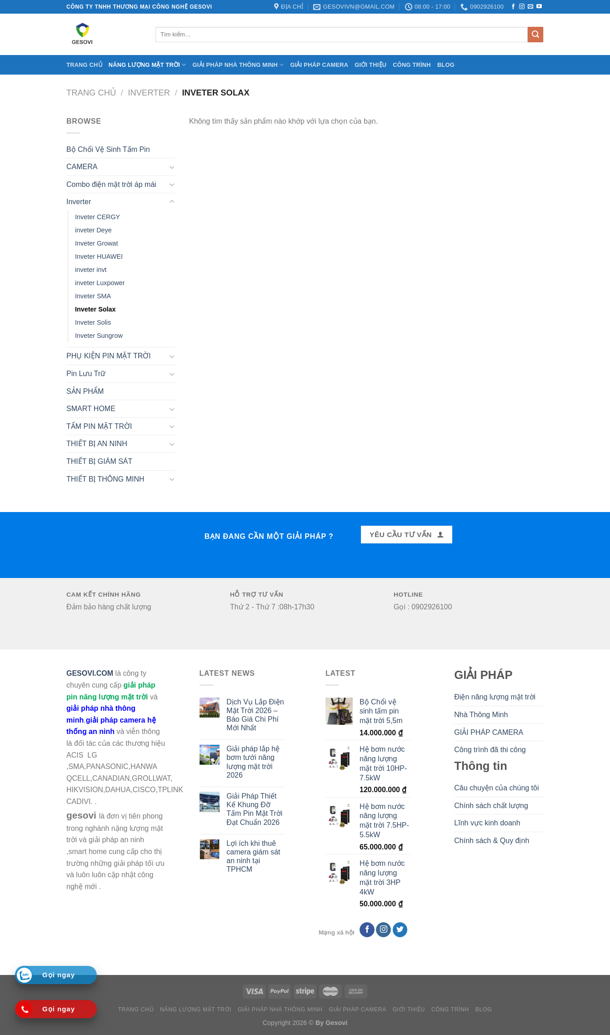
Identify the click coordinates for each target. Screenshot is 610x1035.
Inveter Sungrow (99, 335)
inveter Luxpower (100, 282)
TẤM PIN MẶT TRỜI (99, 426)
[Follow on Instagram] (522, 7)
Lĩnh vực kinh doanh (487, 823)
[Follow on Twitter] (400, 930)
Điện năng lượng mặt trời (494, 697)
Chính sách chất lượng (491, 805)
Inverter (149, 92)
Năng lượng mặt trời (147, 64)
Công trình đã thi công (489, 750)
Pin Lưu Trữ (85, 373)
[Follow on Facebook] (513, 7)
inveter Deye (93, 230)
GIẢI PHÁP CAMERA (488, 732)
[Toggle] (171, 166)
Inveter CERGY (97, 217)
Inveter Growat (96, 243)
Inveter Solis (93, 322)
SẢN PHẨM (85, 391)
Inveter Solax (95, 309)
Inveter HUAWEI (99, 256)
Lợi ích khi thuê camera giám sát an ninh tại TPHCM (253, 856)
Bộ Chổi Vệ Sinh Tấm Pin (108, 149)
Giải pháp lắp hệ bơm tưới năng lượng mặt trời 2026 (253, 762)
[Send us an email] (530, 7)
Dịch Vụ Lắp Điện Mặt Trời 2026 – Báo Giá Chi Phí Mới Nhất (255, 715)
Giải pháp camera (319, 64)
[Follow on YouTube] (539, 7)
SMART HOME (90, 408)
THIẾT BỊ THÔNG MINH (105, 479)
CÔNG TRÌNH (412, 64)
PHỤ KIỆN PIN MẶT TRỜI (108, 356)
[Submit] (535, 34)
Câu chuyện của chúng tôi (496, 788)
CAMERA (81, 167)
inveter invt (91, 269)
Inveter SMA (93, 296)
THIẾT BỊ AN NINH (96, 443)
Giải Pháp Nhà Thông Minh (238, 64)
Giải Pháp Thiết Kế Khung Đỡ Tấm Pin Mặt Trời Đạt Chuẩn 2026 (254, 809)
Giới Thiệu (370, 64)
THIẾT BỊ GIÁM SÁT (99, 461)
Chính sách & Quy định (491, 840)
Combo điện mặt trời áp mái (111, 184)
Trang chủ (84, 64)
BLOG (446, 64)
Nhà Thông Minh (481, 714)
